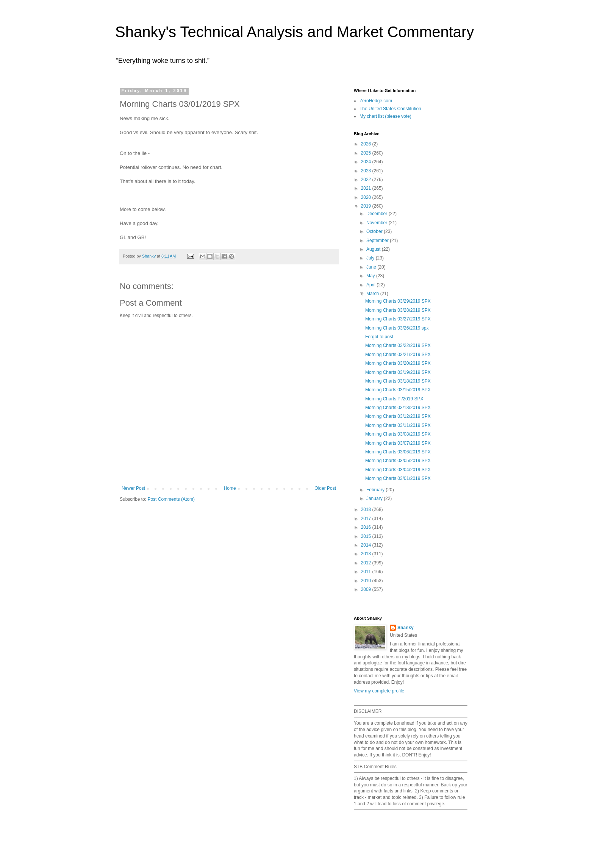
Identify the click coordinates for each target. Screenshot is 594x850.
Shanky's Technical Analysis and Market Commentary (294, 31)
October (375, 231)
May (371, 275)
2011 (366, 571)
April (371, 285)
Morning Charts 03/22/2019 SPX (398, 345)
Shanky (405, 627)
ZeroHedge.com (376, 100)
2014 (366, 545)
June (371, 267)
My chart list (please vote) (385, 116)
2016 (366, 527)
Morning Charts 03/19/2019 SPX (398, 372)
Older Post (325, 488)
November (377, 222)
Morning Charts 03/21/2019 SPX (398, 354)
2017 (366, 518)
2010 (366, 580)
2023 (366, 170)
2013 (366, 553)
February (376, 489)
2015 (366, 536)
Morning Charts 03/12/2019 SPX (398, 416)
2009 (366, 589)
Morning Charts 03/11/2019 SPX (398, 425)
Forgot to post (379, 336)
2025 (366, 153)
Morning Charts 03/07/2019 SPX (398, 443)
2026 (366, 144)
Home (230, 488)
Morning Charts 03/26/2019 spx (396, 328)
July (371, 258)
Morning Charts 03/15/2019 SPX (398, 389)
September (378, 240)
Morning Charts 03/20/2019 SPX (398, 363)
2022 (366, 179)
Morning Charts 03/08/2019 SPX (398, 434)
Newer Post (133, 488)
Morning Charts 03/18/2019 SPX (398, 381)
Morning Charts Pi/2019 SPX (394, 399)
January (375, 498)
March (373, 293)
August (374, 249)
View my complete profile (379, 691)
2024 (366, 161)
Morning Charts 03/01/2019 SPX (398, 478)
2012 (366, 563)
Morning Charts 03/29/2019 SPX (398, 301)
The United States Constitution (390, 108)
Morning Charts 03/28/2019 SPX (398, 310)
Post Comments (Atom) (171, 499)
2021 (366, 188)
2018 (366, 509)
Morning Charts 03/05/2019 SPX (398, 460)
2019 (366, 206)
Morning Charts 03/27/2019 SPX (398, 319)
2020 (366, 197)
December (377, 213)
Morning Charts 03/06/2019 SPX (398, 452)
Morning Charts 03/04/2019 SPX (398, 469)
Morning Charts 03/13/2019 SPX (398, 407)
